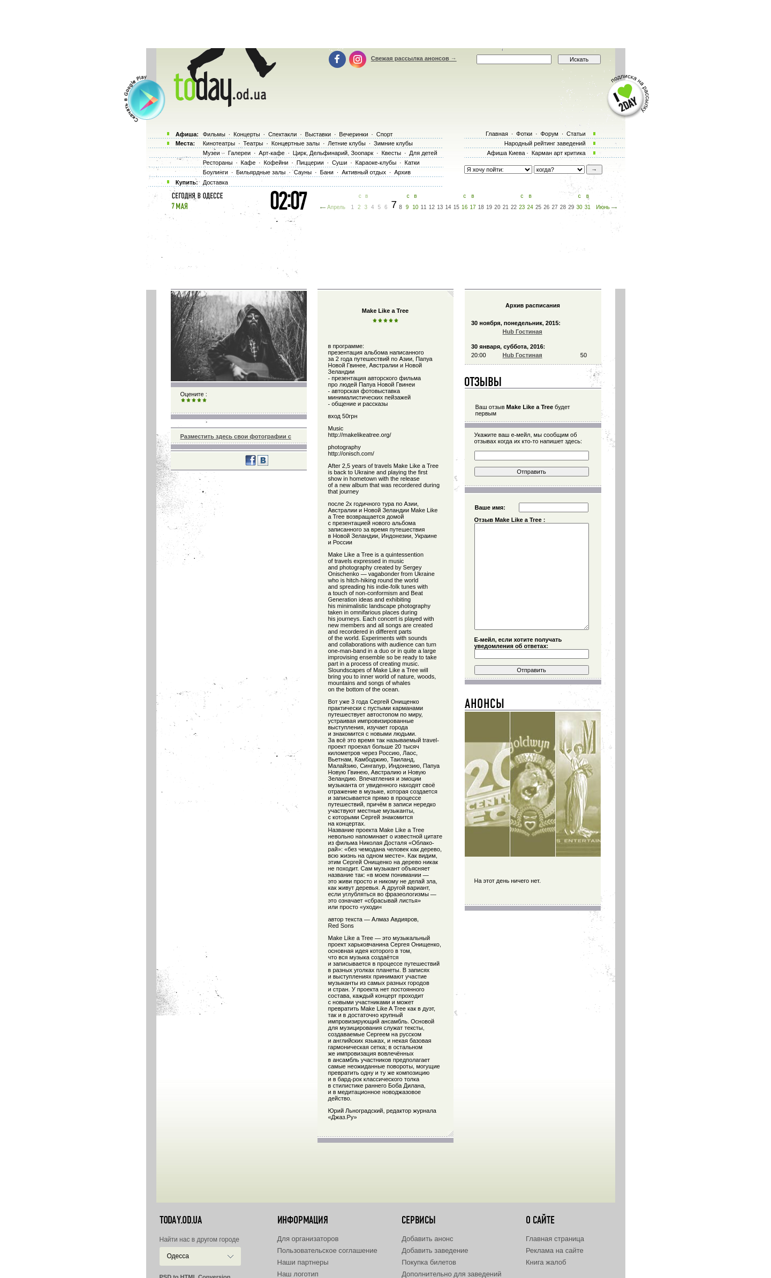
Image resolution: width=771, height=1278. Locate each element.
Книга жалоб (546, 1262)
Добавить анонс (427, 1239)
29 (571, 207)
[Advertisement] (385, 24)
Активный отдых (364, 172)
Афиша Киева (506, 153)
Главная (497, 133)
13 (440, 207)
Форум (549, 133)
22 (514, 207)
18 (481, 207)
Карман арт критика (559, 153)
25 (538, 207)
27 (555, 207)
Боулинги (215, 172)
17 (472, 207)
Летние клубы (347, 143)
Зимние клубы (393, 143)
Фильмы (214, 134)
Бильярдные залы (260, 172)
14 (448, 207)
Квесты (391, 153)
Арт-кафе (271, 153)
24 (530, 207)
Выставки (318, 134)
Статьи (576, 133)
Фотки (524, 133)
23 (522, 207)
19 (489, 207)
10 (415, 207)
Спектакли (282, 134)
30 (579, 207)
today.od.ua (181, 1220)
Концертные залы (295, 143)
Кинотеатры (219, 143)
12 (432, 207)
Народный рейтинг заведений (545, 143)
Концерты (246, 134)
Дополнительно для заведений (451, 1274)
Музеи (211, 153)
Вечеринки (353, 134)
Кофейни (275, 162)
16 (464, 207)
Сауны (303, 172)
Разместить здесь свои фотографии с (235, 436)
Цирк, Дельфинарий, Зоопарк (333, 153)
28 (563, 207)
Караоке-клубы (376, 162)
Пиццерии (310, 162)
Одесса (178, 1256)
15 (456, 207)
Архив (402, 172)
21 (506, 207)
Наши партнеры (303, 1262)
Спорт (384, 134)
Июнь (602, 207)
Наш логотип (298, 1274)
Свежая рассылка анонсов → (414, 58)
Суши (339, 162)
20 (497, 207)
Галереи (239, 153)
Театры (253, 143)
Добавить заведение (435, 1250)
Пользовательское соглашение (327, 1250)
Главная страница (555, 1239)
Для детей (423, 153)
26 (546, 207)
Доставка (215, 182)
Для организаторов (308, 1239)
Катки (411, 162)
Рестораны (218, 162)
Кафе (248, 162)
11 (424, 207)
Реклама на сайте (555, 1250)
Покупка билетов (429, 1262)
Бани (327, 172)
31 (588, 207)
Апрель (336, 207)
